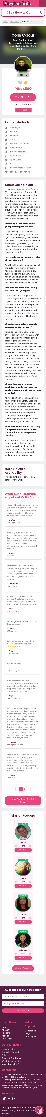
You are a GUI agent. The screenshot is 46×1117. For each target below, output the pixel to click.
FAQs (27, 1033)
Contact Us (30, 1030)
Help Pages (30, 1036)
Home (5, 22)
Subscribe (23, 1010)
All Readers (14, 22)
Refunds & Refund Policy (10, 1054)
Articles (5, 1035)
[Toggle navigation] (42, 3)
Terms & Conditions (11, 1058)
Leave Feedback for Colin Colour (23, 800)
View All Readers (23, 968)
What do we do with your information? (11, 1062)
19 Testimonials (23, 104)
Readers (6, 1032)
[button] (23, 12)
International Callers (26, 1110)
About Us (6, 1030)
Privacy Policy (8, 1049)
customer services (10, 1085)
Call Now (23, 97)
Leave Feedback (23, 110)
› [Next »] (28, 788)
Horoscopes (7, 1038)
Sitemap (6, 1113)
